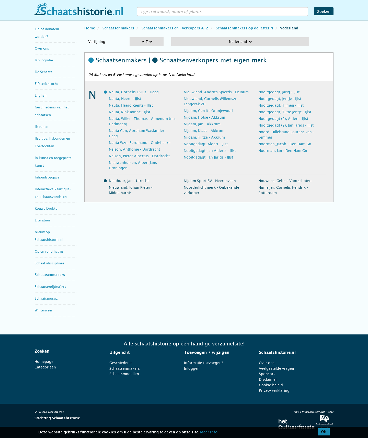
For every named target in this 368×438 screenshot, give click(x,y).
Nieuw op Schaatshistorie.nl (49, 236)
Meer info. (209, 432)
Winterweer (43, 310)
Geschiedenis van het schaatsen (52, 111)
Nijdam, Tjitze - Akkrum (204, 137)
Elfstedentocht (46, 84)
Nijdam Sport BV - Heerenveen (210, 181)
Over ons (42, 48)
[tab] (65, 351)
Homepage (43, 362)
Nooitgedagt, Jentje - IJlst (279, 99)
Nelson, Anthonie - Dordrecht (134, 149)
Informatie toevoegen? (203, 363)
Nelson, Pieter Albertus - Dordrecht (139, 156)
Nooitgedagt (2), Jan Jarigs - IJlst (286, 125)
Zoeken (323, 12)
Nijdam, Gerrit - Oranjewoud (208, 111)
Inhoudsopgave (47, 177)
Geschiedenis (120, 363)
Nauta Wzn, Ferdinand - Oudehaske (139, 143)
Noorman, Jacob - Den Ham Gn (284, 144)
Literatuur (42, 220)
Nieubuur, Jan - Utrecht (129, 181)
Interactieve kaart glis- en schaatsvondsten (53, 193)
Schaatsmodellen (124, 374)
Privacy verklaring (274, 390)
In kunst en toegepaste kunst (53, 161)
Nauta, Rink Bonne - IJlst (129, 112)
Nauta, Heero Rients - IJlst (131, 105)
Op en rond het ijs (49, 251)
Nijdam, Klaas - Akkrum (204, 131)
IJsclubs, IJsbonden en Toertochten (52, 142)
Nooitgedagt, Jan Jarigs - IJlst (208, 157)
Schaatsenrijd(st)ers (50, 287)
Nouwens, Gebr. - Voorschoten (285, 181)
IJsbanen (41, 127)
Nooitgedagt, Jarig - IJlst (279, 92)
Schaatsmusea (46, 298)
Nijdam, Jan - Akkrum (202, 124)
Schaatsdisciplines (49, 263)
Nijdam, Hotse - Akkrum (204, 117)
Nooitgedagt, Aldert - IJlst (206, 144)
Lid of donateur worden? (47, 33)
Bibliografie (44, 60)
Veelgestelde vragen (276, 368)
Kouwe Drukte (46, 208)
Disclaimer (268, 379)
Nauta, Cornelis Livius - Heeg (134, 92)
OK (324, 432)
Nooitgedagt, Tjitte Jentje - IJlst (284, 112)
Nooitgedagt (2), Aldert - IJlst (283, 119)
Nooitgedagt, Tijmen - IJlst (281, 105)
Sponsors (267, 374)
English (41, 95)
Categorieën (45, 367)
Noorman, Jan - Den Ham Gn (282, 151)
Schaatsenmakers (50, 275)
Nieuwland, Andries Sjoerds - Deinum (216, 92)
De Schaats (43, 72)
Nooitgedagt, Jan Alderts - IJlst (210, 151)
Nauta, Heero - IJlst (125, 99)
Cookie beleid (271, 385)
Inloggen (192, 368)
